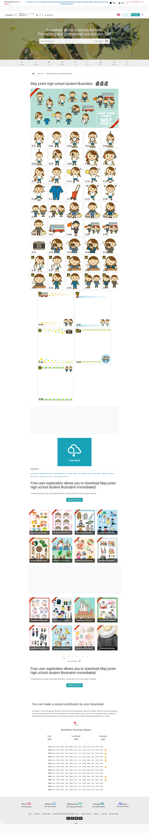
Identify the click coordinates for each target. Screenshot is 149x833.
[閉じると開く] (1, 823)
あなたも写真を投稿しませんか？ (135, 3)
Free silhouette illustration (74, 807)
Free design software (98, 806)
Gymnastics (34, 473)
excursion (42, 476)
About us (96, 814)
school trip (104, 473)
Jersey (70, 473)
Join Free (37, 814)
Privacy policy (46, 814)
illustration (40, 73)
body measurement (45, 473)
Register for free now (74, 500)
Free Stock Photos (50, 806)
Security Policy (113, 814)
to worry (49, 476)
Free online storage (123, 806)
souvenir (65, 476)
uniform (90, 473)
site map (104, 814)
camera (111, 473)
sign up (126, 14)
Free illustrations (26, 807)
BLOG (50, 15)
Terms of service (86, 814)
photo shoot (34, 476)
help (30, 814)
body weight (57, 476)
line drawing (82, 473)
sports (75, 473)
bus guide (97, 473)
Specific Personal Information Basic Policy (66, 814)
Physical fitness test (60, 473)
